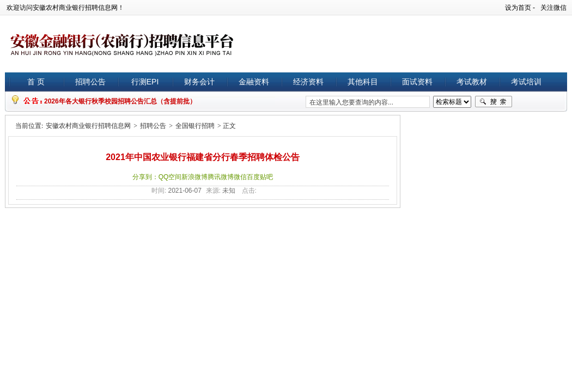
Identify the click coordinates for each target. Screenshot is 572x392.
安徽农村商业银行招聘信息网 (88, 126)
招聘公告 (90, 81)
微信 (240, 177)
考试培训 (526, 81)
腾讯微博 (221, 177)
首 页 (36, 81)
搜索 (493, 102)
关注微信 (553, 7)
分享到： (145, 177)
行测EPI (145, 81)
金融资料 (254, 81)
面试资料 (417, 81)
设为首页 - (520, 7)
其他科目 (363, 81)
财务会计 (199, 81)
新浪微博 (194, 177)
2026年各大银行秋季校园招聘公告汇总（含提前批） (120, 101)
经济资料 (308, 81)
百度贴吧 (260, 177)
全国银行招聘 (195, 126)
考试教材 (472, 81)
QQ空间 (170, 177)
